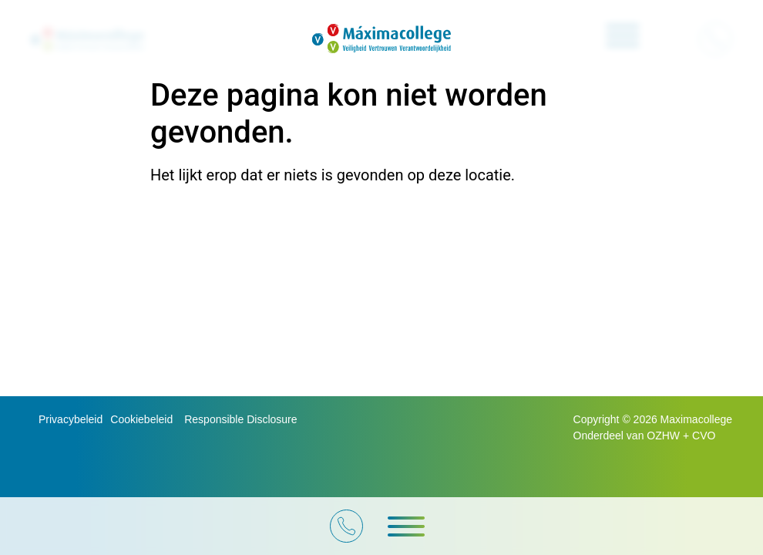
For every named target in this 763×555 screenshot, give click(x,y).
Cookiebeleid (141, 419)
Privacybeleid (71, 419)
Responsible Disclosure (240, 419)
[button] (406, 526)
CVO (703, 435)
